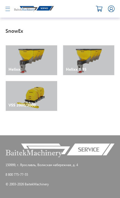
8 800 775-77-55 (16, 174)
